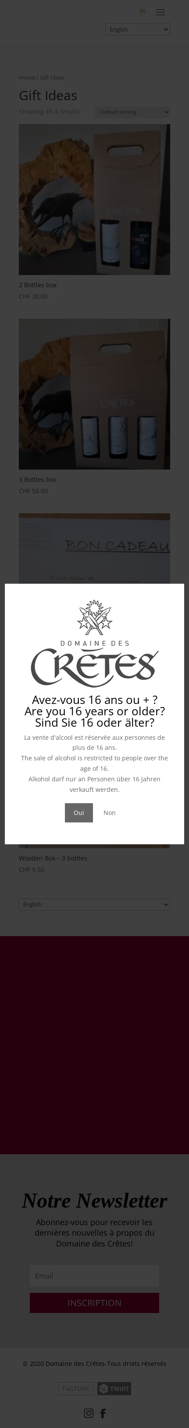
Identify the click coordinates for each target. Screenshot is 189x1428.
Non (109, 812)
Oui (79, 812)
